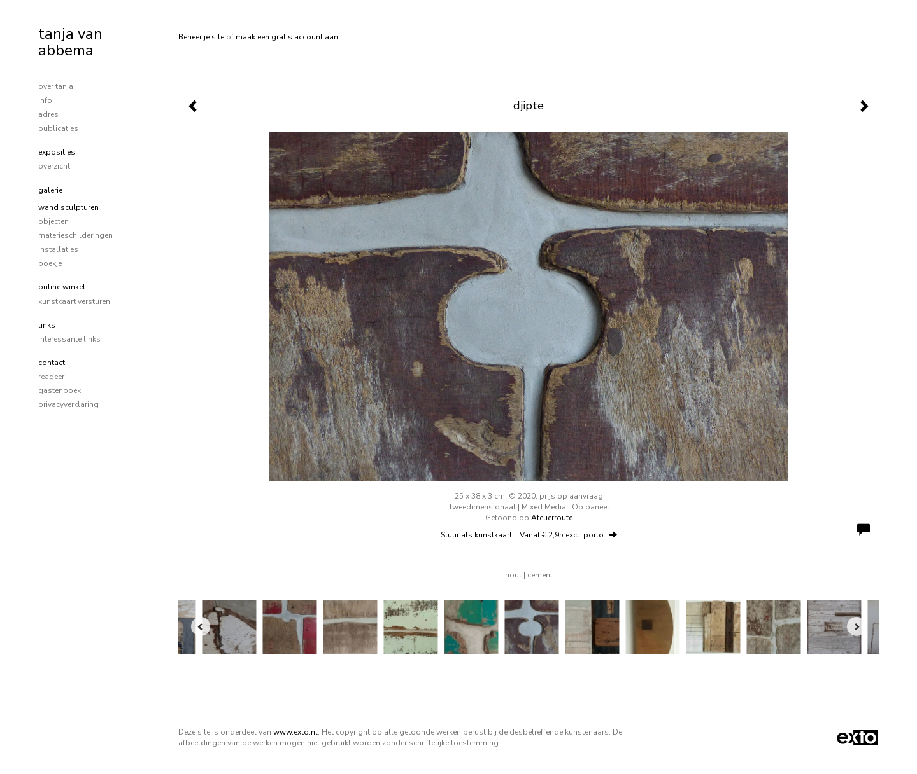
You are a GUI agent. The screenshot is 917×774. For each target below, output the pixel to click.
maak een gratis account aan (287, 37)
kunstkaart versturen (74, 301)
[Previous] (200, 626)
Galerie (50, 190)
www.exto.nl (295, 732)
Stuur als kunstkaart (529, 535)
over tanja (55, 86)
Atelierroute (551, 518)
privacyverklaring (68, 404)
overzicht (54, 166)
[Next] (856, 626)
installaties (58, 249)
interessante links (69, 339)
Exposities (56, 152)
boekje (50, 263)
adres (48, 114)
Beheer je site (201, 37)
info (45, 100)
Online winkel (61, 287)
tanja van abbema (70, 42)
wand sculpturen (68, 207)
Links (46, 325)
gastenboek (59, 390)
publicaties (58, 128)
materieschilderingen (75, 235)
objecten (53, 221)
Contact (51, 362)
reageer (51, 376)
